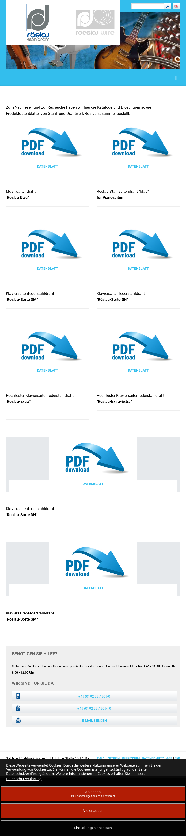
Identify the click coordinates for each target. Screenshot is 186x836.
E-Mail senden (94, 720)
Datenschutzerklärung (23, 778)
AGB (169, 758)
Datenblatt (47, 166)
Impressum (131, 758)
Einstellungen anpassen (93, 827)
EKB (177, 758)
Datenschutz (153, 758)
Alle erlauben (93, 810)
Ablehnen (93, 794)
